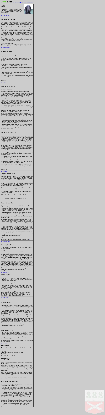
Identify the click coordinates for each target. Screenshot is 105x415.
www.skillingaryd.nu (18, 2)
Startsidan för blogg (28, 2)
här (30, 239)
